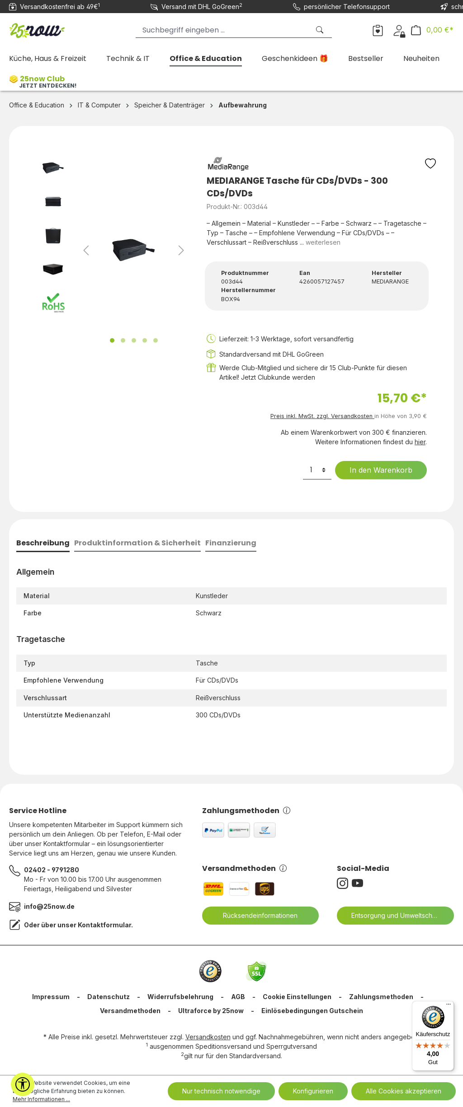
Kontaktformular (104, 925)
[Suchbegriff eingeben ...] (223, 30)
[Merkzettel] (377, 30)
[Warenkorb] (432, 30)
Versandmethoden (244, 868)
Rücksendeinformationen (255, 915)
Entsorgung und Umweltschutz (390, 915)
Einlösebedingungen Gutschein (312, 1010)
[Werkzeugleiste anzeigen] (22, 1084)
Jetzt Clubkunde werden (278, 377)
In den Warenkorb (375, 470)
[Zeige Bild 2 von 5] (123, 340)
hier (420, 442)
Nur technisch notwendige (221, 1091)
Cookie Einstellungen (297, 996)
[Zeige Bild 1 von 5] (112, 340)
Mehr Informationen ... (41, 1099)
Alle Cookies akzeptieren (403, 1091)
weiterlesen (323, 242)
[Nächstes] (181, 250)
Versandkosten (208, 1037)
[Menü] (448, 1006)
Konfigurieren (313, 1091)
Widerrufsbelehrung (180, 996)
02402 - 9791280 (51, 870)
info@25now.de (49, 906)
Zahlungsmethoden (246, 810)
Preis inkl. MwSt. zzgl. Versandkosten (322, 416)
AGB (238, 996)
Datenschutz (108, 996)
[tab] (43, 543)
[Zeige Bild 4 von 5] (144, 340)
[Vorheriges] (86, 250)
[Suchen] (320, 30)
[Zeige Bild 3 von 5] (134, 340)
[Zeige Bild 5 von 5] (155, 340)
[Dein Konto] (399, 30)
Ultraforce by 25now (211, 1010)
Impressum (51, 996)
